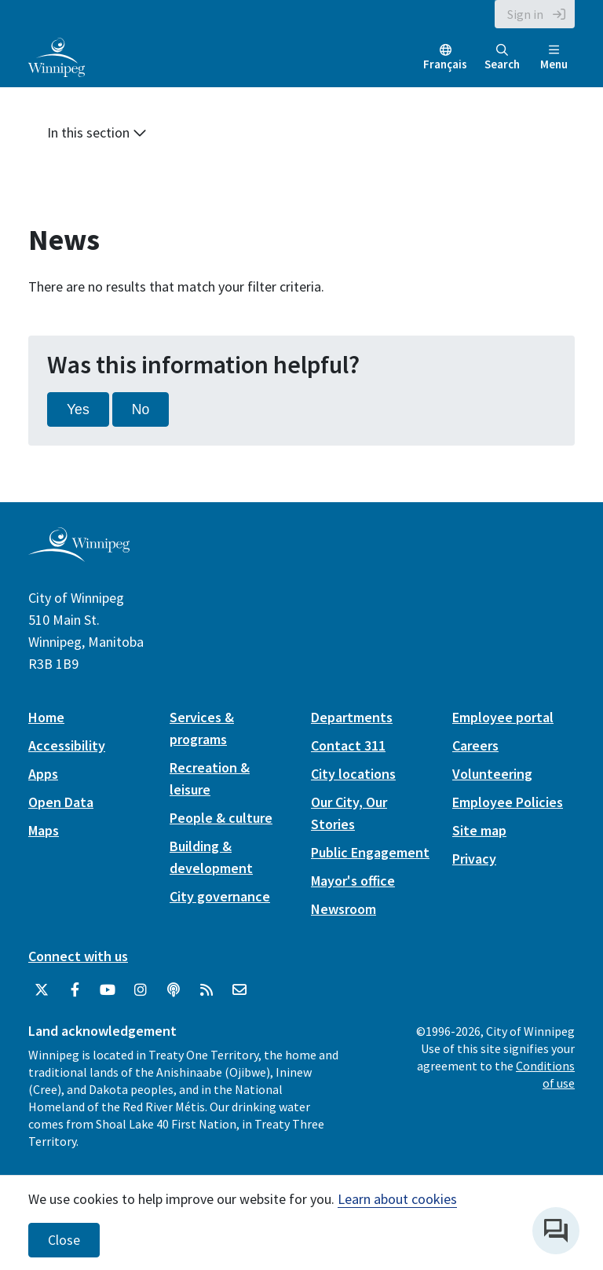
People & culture (221, 818)
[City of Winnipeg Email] (239, 990)
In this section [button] (97, 132)
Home (46, 717)
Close (64, 1240)
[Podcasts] (173, 990)
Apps (43, 774)
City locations (353, 774)
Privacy (474, 859)
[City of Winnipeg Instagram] (140, 990)
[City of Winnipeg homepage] (79, 555)
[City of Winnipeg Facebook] (74, 990)
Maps (43, 830)
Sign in (525, 14)
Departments (352, 717)
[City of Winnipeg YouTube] (107, 990)
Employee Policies (507, 802)
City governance (220, 896)
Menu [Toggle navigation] (554, 58)
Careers (475, 745)
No (141, 409)
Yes (78, 409)
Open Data (60, 802)
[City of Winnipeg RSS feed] (206, 990)
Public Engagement (370, 852)
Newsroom (343, 909)
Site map (479, 830)
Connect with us (78, 956)
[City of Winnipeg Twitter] (41, 990)
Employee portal (503, 717)
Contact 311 (348, 745)
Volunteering (492, 774)
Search (502, 58)
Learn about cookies (397, 1199)
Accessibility (66, 745)
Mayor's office (353, 881)
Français (445, 64)
